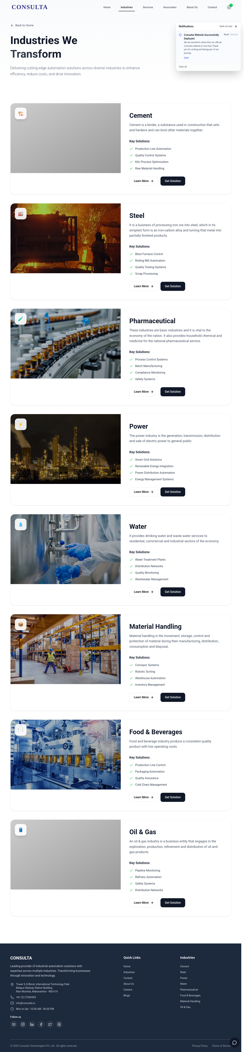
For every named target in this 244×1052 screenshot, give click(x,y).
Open (186, 58)
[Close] (236, 26)
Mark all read (226, 26)
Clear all (183, 66)
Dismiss (234, 34)
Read (226, 34)
